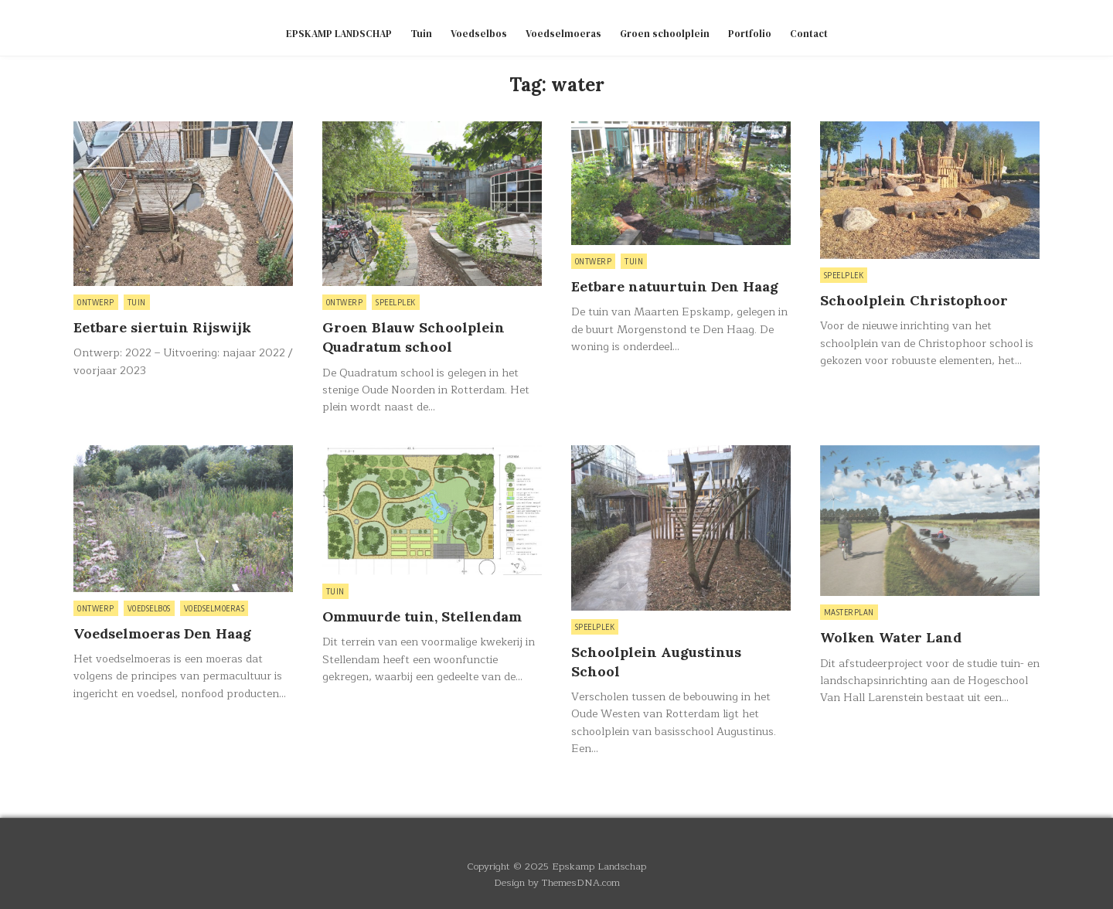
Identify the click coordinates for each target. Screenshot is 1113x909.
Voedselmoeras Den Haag (162, 633)
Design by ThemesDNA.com (557, 882)
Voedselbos (479, 33)
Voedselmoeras (563, 33)
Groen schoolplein (665, 33)
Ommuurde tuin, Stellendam (422, 616)
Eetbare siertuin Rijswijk (162, 327)
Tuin (421, 33)
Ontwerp (95, 302)
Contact (809, 33)
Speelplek (396, 302)
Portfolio (749, 33)
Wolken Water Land (891, 637)
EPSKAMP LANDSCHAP (339, 33)
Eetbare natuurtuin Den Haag (674, 286)
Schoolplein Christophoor (914, 300)
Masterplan (849, 612)
